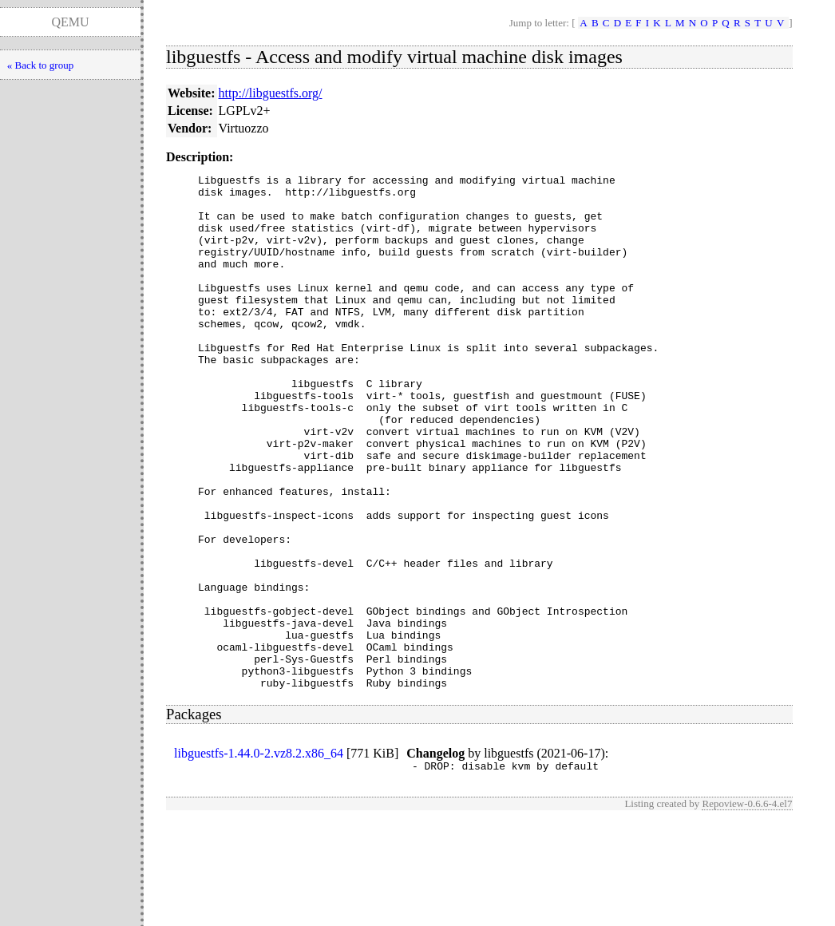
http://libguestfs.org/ (271, 93)
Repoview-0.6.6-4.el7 (747, 909)
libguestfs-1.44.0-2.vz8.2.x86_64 (258, 856)
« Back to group (40, 65)
